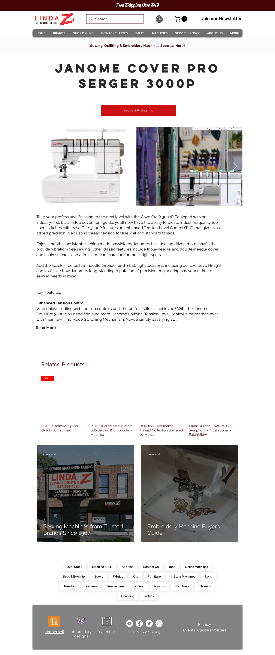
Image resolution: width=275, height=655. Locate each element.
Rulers (138, 586)
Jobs (171, 567)
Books (98, 576)
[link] (181, 19)
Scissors (159, 586)
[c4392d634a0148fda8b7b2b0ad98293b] (149, 623)
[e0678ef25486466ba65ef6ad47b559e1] (139, 623)
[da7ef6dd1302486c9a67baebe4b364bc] (159, 623)
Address (127, 567)
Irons (208, 576)
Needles (70, 586)
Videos (149, 596)
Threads (205, 586)
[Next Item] (235, 166)
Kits (135, 576)
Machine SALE (102, 567)
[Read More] (46, 327)
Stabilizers (182, 586)
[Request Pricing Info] (138, 110)
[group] (137, 406)
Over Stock (74, 567)
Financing (128, 596)
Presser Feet (116, 586)
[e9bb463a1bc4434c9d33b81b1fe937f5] (129, 623)
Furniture (154, 576)
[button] (59, 33)
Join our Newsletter (221, 18)
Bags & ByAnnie (74, 576)
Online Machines (196, 567)
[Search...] (115, 19)
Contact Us (151, 567)
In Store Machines (182, 576)
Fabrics (118, 576)
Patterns (91, 586)
